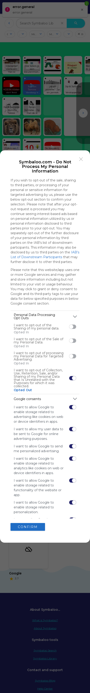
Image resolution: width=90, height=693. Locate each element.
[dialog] (45, 346)
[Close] (81, 159)
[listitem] (45, 316)
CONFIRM (28, 527)
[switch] (72, 326)
